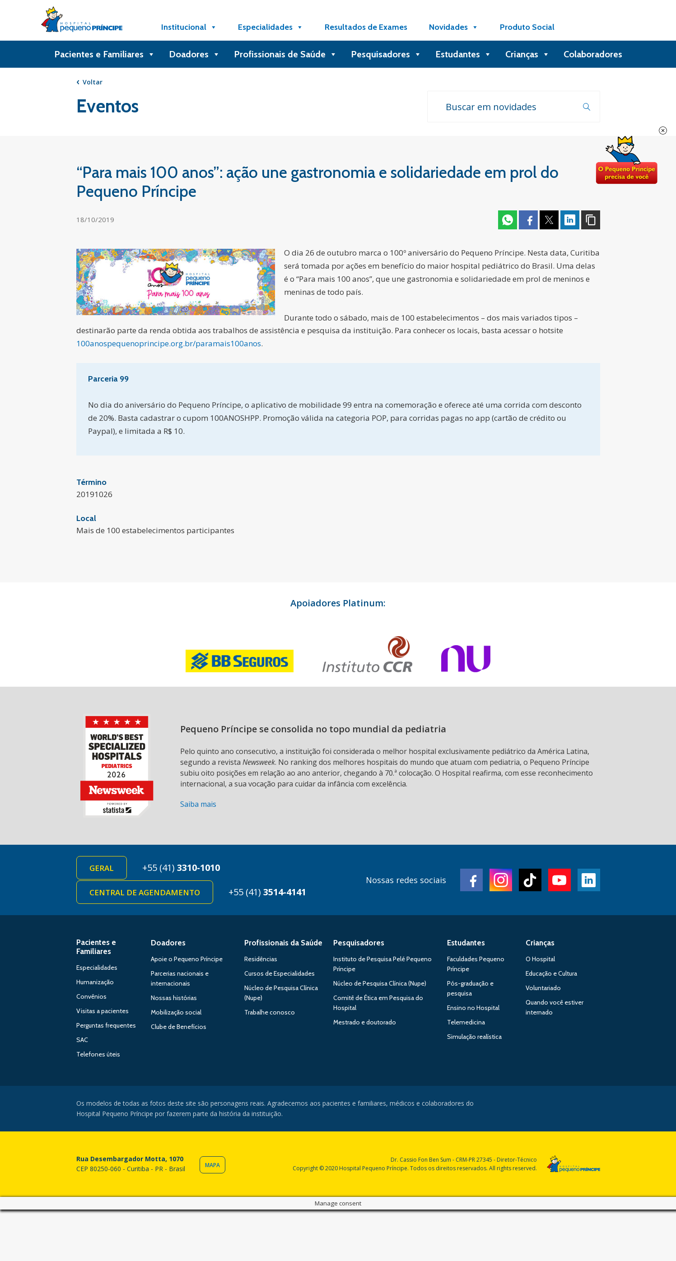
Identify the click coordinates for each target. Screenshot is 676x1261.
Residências (260, 959)
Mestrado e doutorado (364, 1022)
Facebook (528, 219)
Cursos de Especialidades (279, 973)
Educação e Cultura (551, 973)
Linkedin (569, 219)
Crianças (527, 54)
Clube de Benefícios (178, 1027)
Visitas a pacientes (102, 1011)
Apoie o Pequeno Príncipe (187, 959)
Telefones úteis (98, 1054)
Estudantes (463, 54)
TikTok (530, 880)
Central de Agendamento (144, 892)
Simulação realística (474, 1037)
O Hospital (540, 959)
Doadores (194, 54)
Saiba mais (198, 804)
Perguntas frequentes (106, 1025)
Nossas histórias (174, 998)
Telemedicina (466, 1022)
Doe (626, 160)
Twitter (549, 219)
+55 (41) (181, 867)
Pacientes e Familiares (104, 54)
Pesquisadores (386, 54)
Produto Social (527, 27)
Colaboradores (593, 54)
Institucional (189, 27)
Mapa (212, 1165)
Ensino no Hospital (473, 1008)
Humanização (95, 982)
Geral (101, 868)
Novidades (454, 27)
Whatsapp (507, 219)
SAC (82, 1040)
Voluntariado (543, 988)
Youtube (559, 880)
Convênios (91, 996)
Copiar (590, 219)
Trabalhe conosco (269, 1012)
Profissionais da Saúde (283, 942)
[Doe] (588, 27)
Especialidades (270, 27)
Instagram (501, 880)
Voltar (93, 82)
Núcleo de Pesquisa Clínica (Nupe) (379, 983)
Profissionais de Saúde (285, 54)
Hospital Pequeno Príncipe (82, 21)
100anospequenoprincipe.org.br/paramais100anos (168, 343)
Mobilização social (176, 1012)
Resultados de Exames (366, 27)
